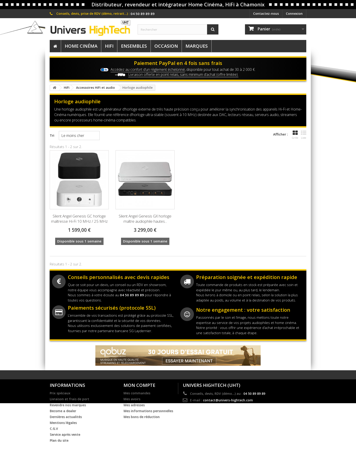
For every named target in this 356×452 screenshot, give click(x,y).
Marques (196, 46)
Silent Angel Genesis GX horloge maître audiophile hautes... (145, 218)
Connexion (294, 13)
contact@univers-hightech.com (228, 400)
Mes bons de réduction (142, 417)
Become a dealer (63, 411)
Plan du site (59, 440)
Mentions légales (63, 423)
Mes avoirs (132, 399)
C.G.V (54, 429)
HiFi (109, 46)
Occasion (166, 46)
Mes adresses (134, 405)
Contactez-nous (266, 13)
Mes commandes (137, 393)
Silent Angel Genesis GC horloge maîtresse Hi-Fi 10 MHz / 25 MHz (79, 218)
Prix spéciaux (60, 393)
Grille (295, 134)
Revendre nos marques (68, 405)
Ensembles (134, 46)
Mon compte (139, 385)
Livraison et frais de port (69, 399)
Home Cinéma (81, 46)
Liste (303, 134)
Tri (52, 135)
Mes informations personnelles (148, 411)
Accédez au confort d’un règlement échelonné (148, 69)
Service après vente (65, 434)
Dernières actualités (66, 417)
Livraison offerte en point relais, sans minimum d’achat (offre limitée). (183, 74)
